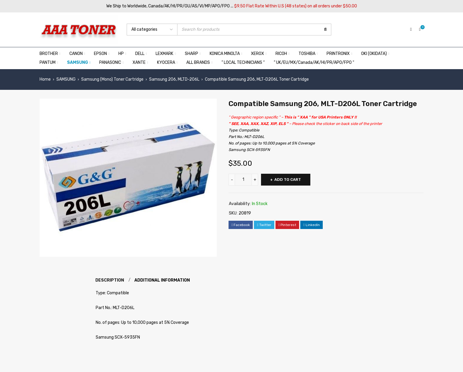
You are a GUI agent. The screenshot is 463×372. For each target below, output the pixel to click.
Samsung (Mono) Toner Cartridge (112, 79)
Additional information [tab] (163, 280)
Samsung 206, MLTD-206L (174, 79)
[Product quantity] (243, 179)
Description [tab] (110, 280)
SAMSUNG (66, 79)
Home (45, 79)
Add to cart (288, 179)
